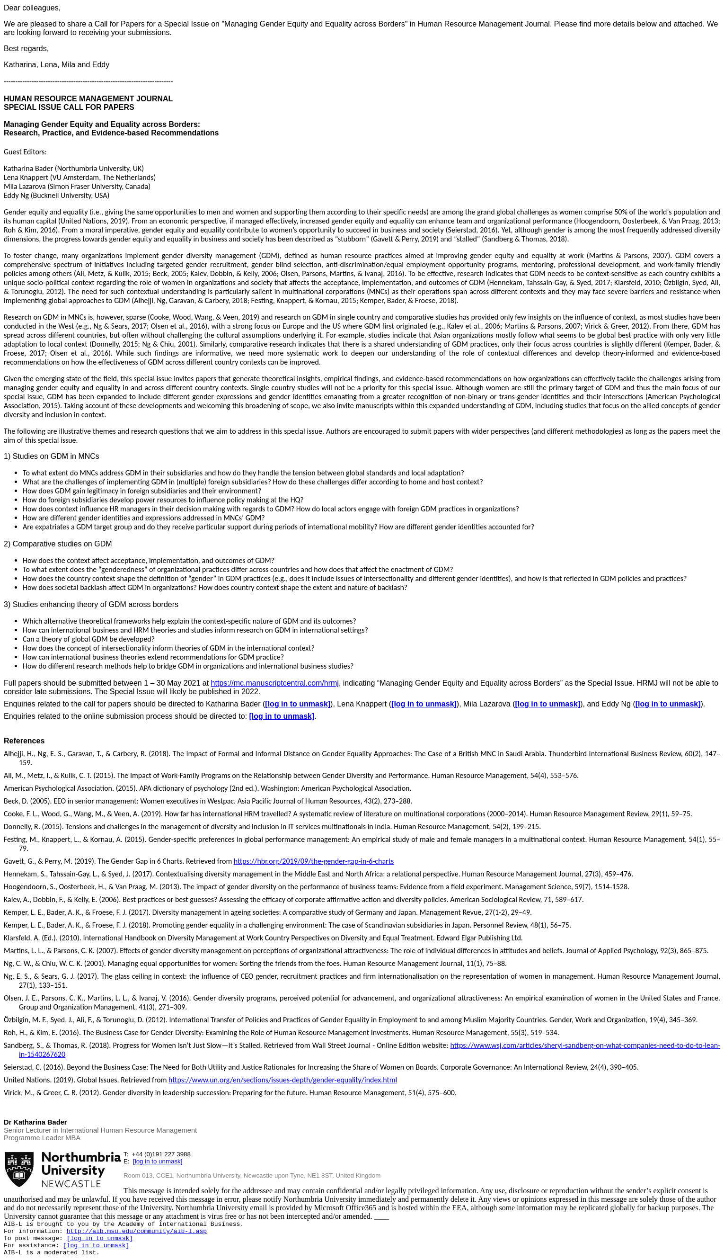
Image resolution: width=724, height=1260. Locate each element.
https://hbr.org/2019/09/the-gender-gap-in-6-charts (314, 861)
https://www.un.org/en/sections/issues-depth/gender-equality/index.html (282, 1079)
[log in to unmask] (297, 704)
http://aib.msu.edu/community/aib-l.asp (137, 1231)
